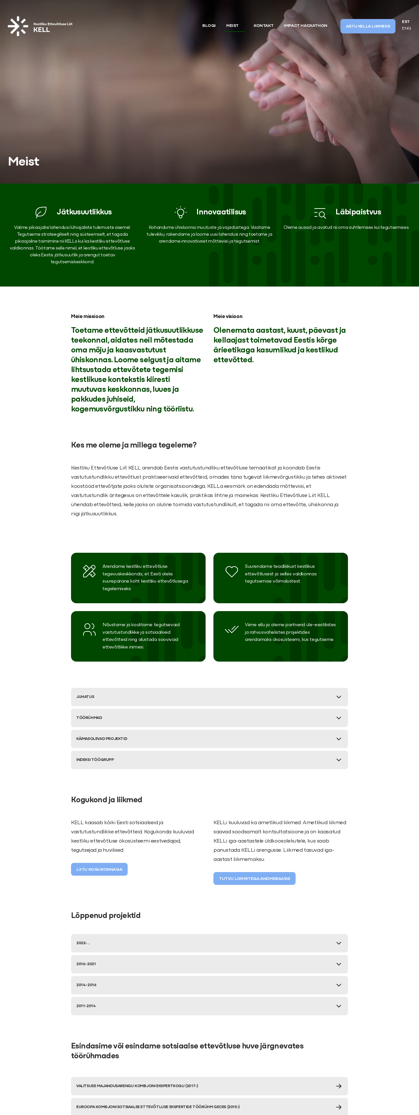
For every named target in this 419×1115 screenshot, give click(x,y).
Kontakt (263, 26)
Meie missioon (87, 316)
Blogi (209, 26)
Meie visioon (227, 316)
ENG (406, 28)
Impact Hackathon (305, 26)
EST (406, 22)
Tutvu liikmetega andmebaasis (254, 879)
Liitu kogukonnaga (99, 870)
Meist (232, 26)
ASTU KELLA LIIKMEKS (368, 27)
